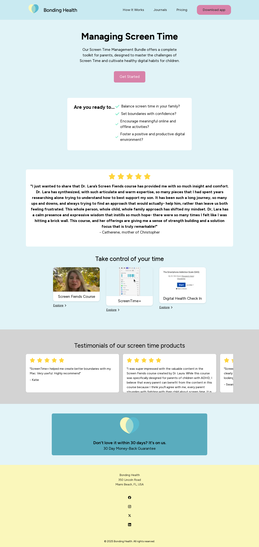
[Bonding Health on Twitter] (129, 515)
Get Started (130, 76)
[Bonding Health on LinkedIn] (129, 524)
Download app (214, 10)
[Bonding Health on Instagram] (129, 506)
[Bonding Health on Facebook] (129, 497)
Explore (59, 305)
